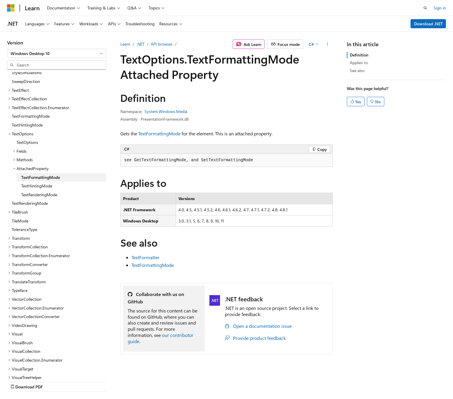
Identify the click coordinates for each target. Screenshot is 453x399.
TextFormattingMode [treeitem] (31, 78)
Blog (285, 380)
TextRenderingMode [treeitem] (39, 156)
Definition (359, 55)
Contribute (309, 380)
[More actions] (327, 44)
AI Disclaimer (223, 380)
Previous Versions (258, 380)
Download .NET (428, 23)
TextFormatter (146, 257)
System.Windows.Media (166, 111)
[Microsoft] (11, 8)
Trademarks (391, 380)
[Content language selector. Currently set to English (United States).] (34, 380)
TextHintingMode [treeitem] (27, 87)
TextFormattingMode (159, 133)
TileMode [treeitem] (20, 183)
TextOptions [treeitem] (27, 104)
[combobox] (56, 53)
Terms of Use (362, 380)
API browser (162, 44)
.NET (141, 44)
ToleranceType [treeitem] (24, 191)
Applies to (359, 62)
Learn (125, 44)
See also (357, 70)
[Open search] (425, 8)
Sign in (440, 8)
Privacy (332, 380)
